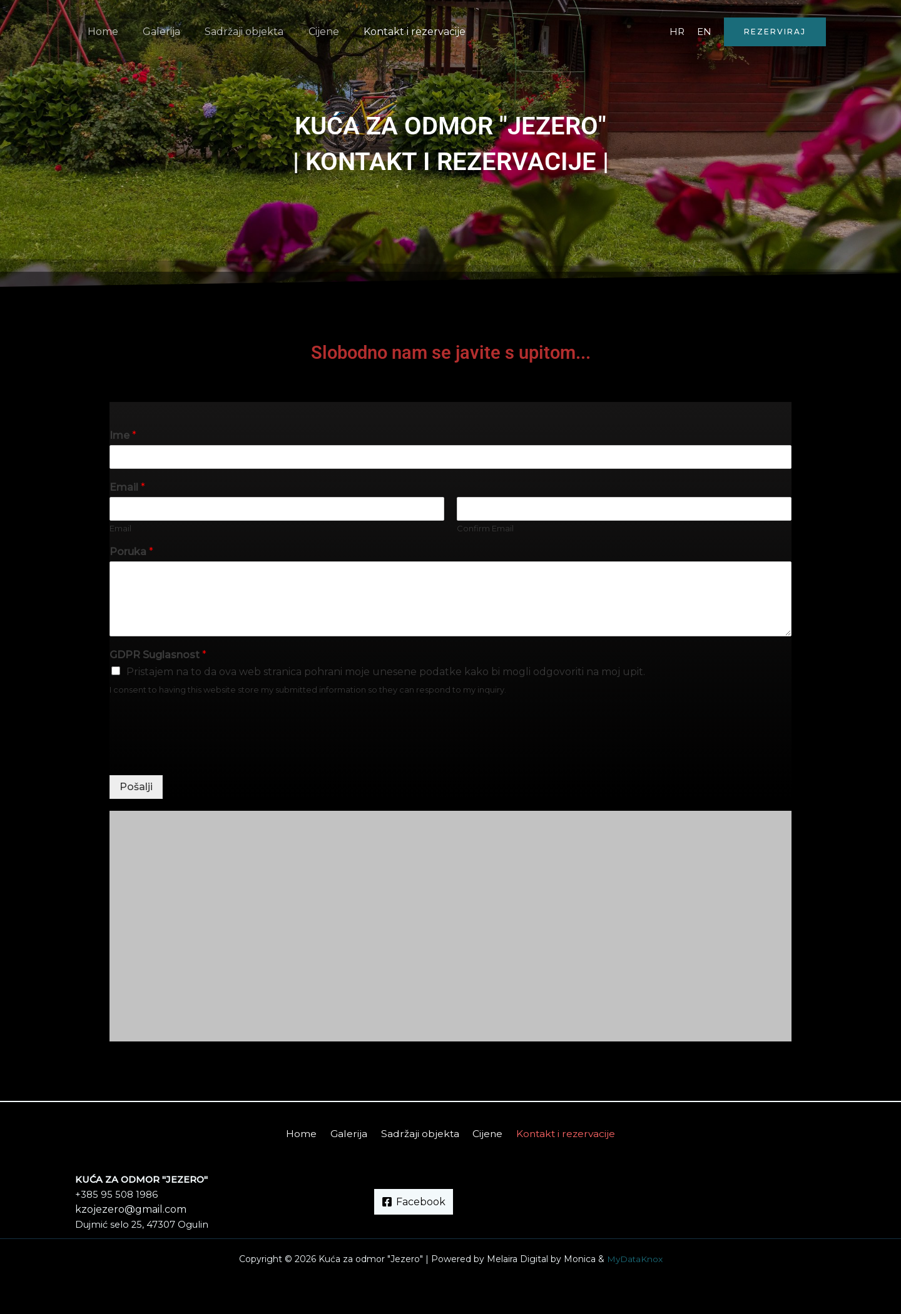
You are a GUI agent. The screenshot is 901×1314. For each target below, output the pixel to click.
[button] (775, 32)
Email (127, 487)
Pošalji (136, 787)
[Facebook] (413, 1202)
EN (704, 32)
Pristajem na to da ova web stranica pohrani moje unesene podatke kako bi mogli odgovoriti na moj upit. (385, 672)
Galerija (154, 32)
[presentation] (204, 754)
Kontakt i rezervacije (394, 32)
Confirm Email (485, 528)
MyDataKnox (634, 1259)
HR (677, 32)
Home (100, 32)
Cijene (307, 32)
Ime (122, 435)
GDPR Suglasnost (157, 655)
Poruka (131, 552)
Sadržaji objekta (232, 32)
